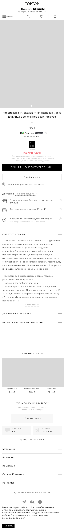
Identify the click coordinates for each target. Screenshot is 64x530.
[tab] (32, 354)
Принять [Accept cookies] (8, 525)
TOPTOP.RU (32, 3)
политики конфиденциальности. (25, 516)
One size (32, 144)
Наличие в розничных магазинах (26, 184)
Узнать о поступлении (32, 167)
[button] (31, 106)
